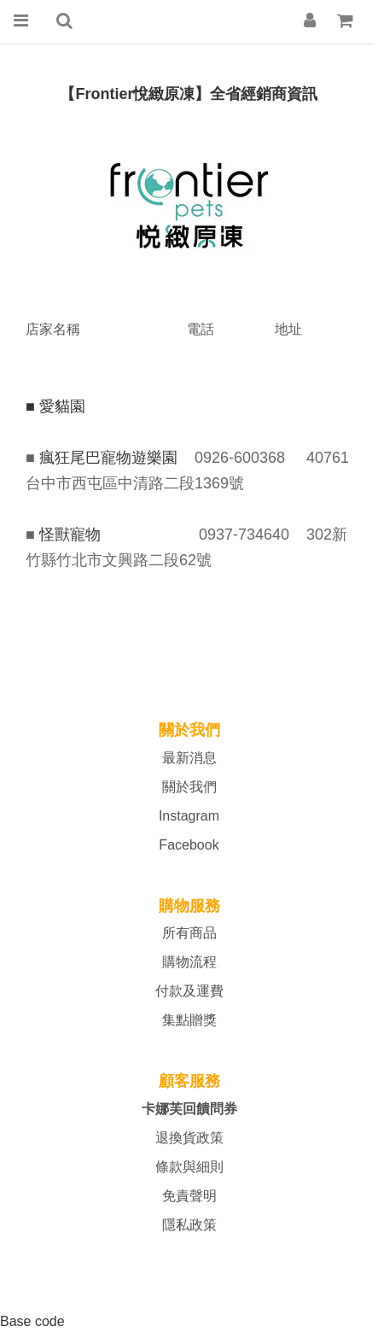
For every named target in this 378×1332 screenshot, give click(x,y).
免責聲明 (189, 1196)
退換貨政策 (189, 1137)
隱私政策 (189, 1225)
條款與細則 (189, 1167)
